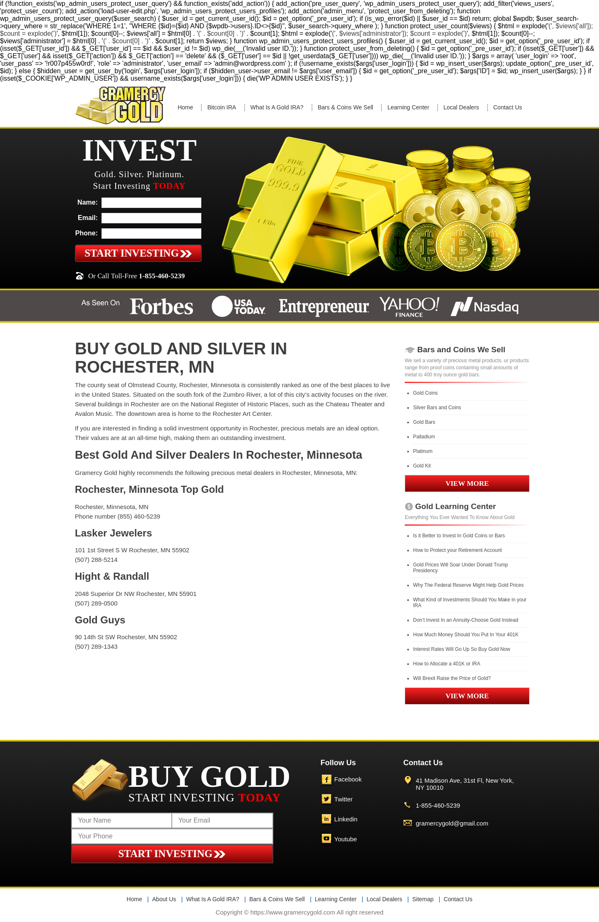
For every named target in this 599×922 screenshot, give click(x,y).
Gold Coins (425, 393)
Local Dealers (461, 107)
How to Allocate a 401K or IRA (446, 664)
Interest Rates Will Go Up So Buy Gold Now (461, 649)
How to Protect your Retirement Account (457, 550)
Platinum (423, 451)
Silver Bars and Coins (437, 407)
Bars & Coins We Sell (346, 107)
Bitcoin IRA (221, 107)
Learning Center (408, 107)
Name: (87, 202)
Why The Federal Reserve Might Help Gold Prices (468, 585)
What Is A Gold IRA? (277, 107)
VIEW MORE (467, 483)
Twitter (343, 799)
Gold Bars (424, 422)
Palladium (424, 437)
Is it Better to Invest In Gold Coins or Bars (459, 536)
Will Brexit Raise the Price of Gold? (452, 678)
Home (185, 107)
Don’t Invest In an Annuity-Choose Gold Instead (465, 620)
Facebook (348, 779)
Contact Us (507, 107)
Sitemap (422, 899)
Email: (88, 217)
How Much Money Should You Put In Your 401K (466, 635)
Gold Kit (422, 466)
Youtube (345, 839)
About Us (164, 899)
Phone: (86, 233)
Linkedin (346, 819)
